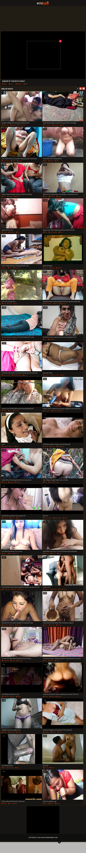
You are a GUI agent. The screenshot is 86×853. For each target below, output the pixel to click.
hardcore (5, 125)
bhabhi (17, 196)
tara (12, 696)
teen (18, 518)
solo (11, 84)
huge (51, 696)
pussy (20, 589)
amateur (51, 196)
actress (52, 446)
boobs (15, 553)
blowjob (54, 411)
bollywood (60, 446)
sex (50, 482)
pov (45, 339)
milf (25, 84)
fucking (19, 660)
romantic (17, 268)
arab (15, 803)
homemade (52, 232)
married (58, 696)
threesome (21, 125)
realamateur (62, 589)
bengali (13, 125)
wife (45, 161)
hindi (62, 125)
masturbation (47, 303)
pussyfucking (16, 375)
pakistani (62, 303)
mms (45, 625)
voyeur (59, 625)
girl (10, 411)
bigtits (51, 268)
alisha (18, 696)
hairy (59, 732)
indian (18, 84)
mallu (17, 446)
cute (59, 553)
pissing (16, 411)
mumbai (18, 625)
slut (18, 232)
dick (45, 803)
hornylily (51, 339)
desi (4, 84)
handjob (11, 232)
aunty (13, 161)
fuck (10, 268)
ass (17, 768)
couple (10, 196)
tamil (4, 268)
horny (4, 482)
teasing (11, 732)
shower (59, 268)
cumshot (10, 768)
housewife (47, 125)
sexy (16, 303)
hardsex (55, 125)
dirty (15, 339)
